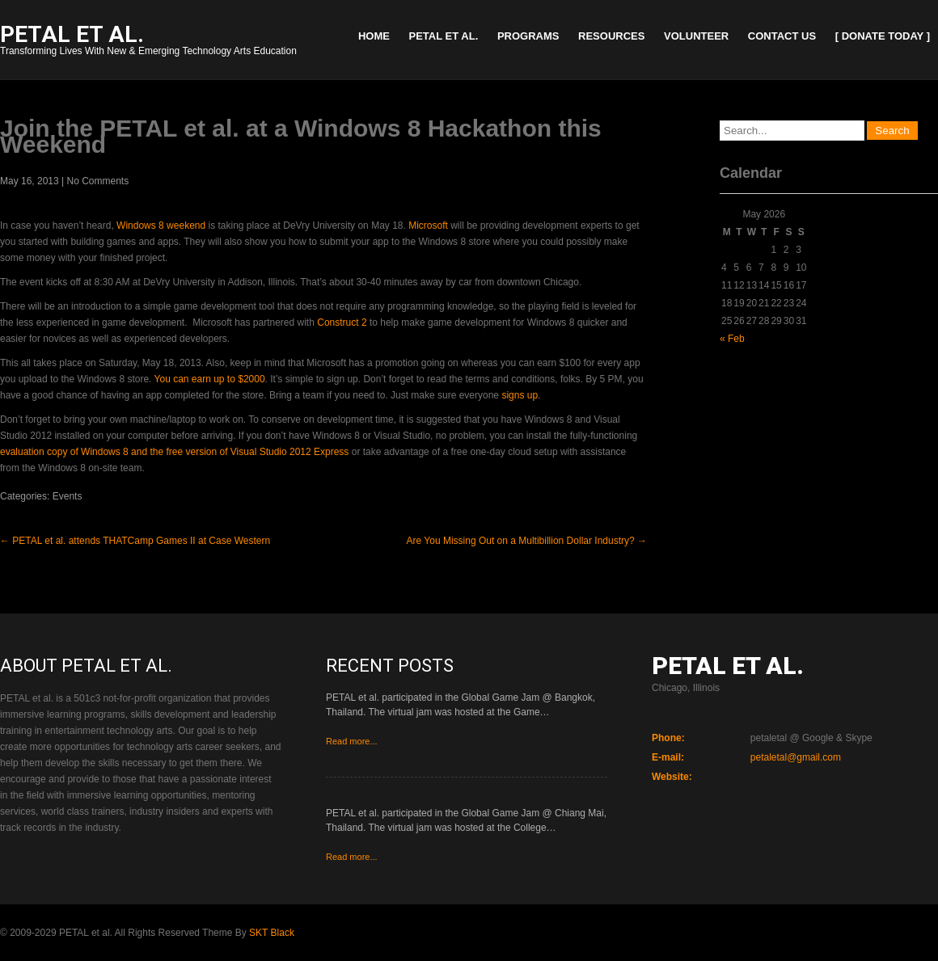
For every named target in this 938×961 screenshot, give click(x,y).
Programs (528, 36)
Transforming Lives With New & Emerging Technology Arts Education (148, 42)
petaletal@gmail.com (795, 757)
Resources (611, 36)
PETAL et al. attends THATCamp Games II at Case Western (135, 540)
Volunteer (696, 36)
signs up (519, 395)
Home (374, 36)
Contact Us (782, 36)
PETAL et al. (444, 36)
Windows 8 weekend (160, 225)
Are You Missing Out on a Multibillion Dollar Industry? (527, 540)
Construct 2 (341, 322)
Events (67, 496)
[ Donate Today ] (882, 36)
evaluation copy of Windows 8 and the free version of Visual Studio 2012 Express (174, 451)
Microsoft (428, 225)
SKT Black (271, 932)
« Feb (732, 338)
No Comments (98, 181)
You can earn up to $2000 (209, 379)
